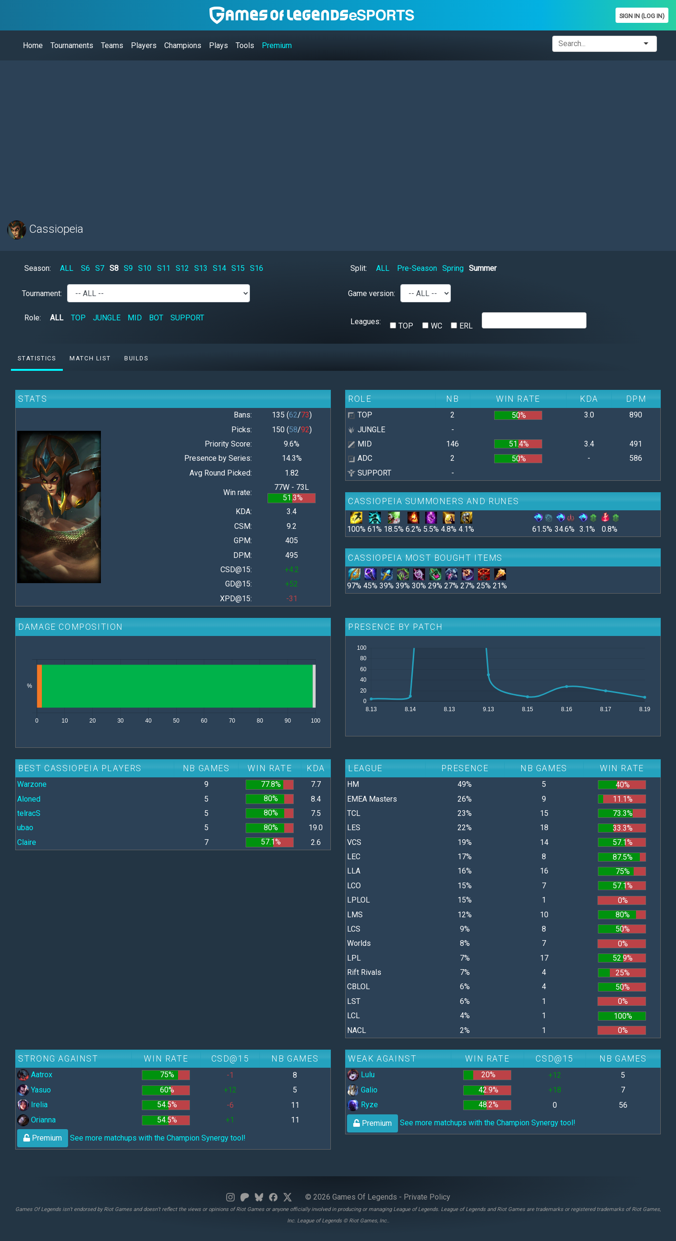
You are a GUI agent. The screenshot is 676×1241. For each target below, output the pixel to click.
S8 (114, 268)
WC (436, 325)
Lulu (361, 1074)
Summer (483, 268)
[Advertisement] (292, 134)
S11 (163, 268)
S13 (201, 268)
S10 (144, 268)
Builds (136, 358)
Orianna (36, 1119)
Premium (277, 45)
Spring (453, 268)
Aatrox (34, 1074)
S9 (128, 268)
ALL (66, 268)
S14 (219, 268)
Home (33, 45)
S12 (182, 268)
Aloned (28, 799)
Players (144, 45)
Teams (112, 45)
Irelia (32, 1104)
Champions (182, 45)
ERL (466, 325)
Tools (245, 45)
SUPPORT (187, 317)
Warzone (32, 784)
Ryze (362, 1104)
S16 (256, 268)
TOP (78, 317)
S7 (99, 268)
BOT (156, 317)
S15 (238, 268)
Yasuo (34, 1089)
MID (135, 317)
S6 (85, 268)
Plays (218, 45)
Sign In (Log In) (642, 16)
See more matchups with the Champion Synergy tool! (131, 1137)
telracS (28, 813)
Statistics (37, 358)
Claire (26, 842)
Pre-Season (417, 268)
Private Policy (427, 1196)
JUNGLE (106, 317)
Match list (90, 358)
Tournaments (71, 45)
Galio (362, 1089)
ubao (25, 827)
